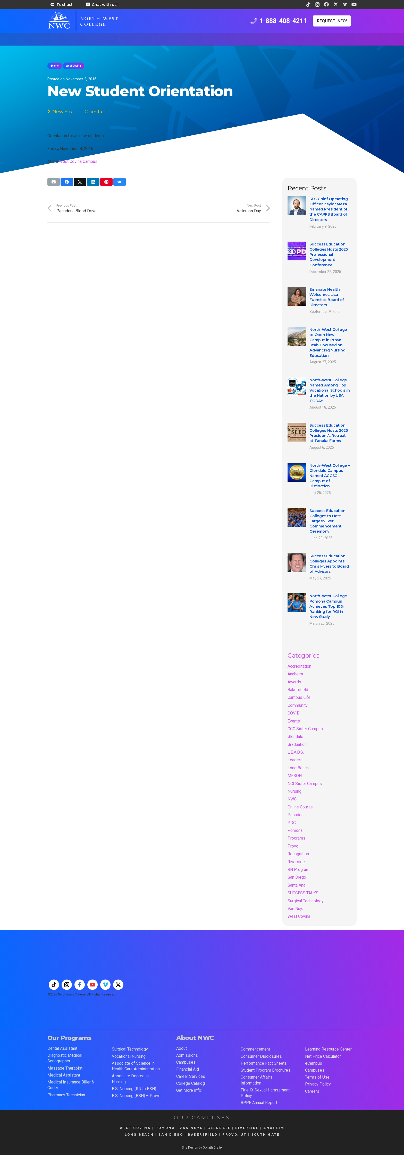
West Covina (299, 916)
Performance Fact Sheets (264, 1063)
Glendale (295, 736)
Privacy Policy (318, 1084)
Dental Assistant (62, 1048)
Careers (312, 1091)
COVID (294, 713)
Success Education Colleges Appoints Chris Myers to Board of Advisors (329, 564)
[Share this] (67, 182)
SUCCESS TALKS (303, 893)
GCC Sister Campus (305, 728)
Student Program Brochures (265, 1070)
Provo (293, 846)
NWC (292, 799)
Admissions (187, 1055)
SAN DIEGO (170, 1134)
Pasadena (297, 814)
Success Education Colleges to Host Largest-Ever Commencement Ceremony (327, 521)
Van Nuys (296, 908)
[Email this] (53, 182)
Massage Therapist (64, 1068)
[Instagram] (317, 4)
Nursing (294, 791)
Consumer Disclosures (261, 1056)
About (181, 1048)
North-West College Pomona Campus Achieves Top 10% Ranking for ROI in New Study (328, 606)
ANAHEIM (273, 1128)
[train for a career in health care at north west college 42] (82, 21)
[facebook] (79, 985)
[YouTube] (354, 4)
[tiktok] (54, 985)
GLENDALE (219, 1128)
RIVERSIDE (247, 1128)
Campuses (186, 1062)
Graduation (297, 744)
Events (294, 721)
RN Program (298, 869)
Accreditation (299, 666)
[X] (335, 4)
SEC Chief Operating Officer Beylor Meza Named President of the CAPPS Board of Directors (328, 209)
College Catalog (190, 1083)
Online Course (300, 807)
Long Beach (298, 767)
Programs (296, 838)
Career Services (190, 1076)
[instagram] (67, 985)
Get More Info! (189, 1090)
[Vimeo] (345, 4)
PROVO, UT (234, 1134)
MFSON (295, 775)
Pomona (295, 830)
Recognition (298, 853)
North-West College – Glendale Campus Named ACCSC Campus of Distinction (329, 476)
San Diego (297, 877)
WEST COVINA (135, 1128)
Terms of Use (317, 1077)
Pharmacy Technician (66, 1094)
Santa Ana (296, 885)
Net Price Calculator (323, 1056)
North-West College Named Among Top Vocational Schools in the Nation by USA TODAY (329, 390)
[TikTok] (308, 4)
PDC (292, 822)
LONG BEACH (139, 1134)
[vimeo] (105, 985)
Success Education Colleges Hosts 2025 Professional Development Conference (328, 254)
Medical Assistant (63, 1075)
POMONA (165, 1128)
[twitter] (118, 985)
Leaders (295, 759)
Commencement (255, 1049)
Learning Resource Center (328, 1049)
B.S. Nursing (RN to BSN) (134, 1088)
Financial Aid (187, 1069)
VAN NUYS (191, 1128)
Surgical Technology (306, 900)
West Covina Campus (78, 161)
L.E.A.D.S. (296, 752)
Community (298, 705)
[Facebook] (326, 4)
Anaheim (295, 674)
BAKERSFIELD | (205, 1134)
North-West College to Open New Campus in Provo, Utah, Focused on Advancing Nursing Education (328, 342)
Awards (294, 682)
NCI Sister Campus (305, 783)
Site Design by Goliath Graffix (202, 1147)
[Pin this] (106, 182)
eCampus (313, 1063)
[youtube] (92, 985)
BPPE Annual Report (259, 1102)
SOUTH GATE (265, 1134)
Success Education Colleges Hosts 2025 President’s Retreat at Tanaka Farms (328, 433)
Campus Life (299, 697)
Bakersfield (298, 689)
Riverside (296, 861)
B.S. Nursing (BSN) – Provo (136, 1095)
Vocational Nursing (129, 1056)
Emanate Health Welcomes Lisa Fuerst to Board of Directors (326, 297)
